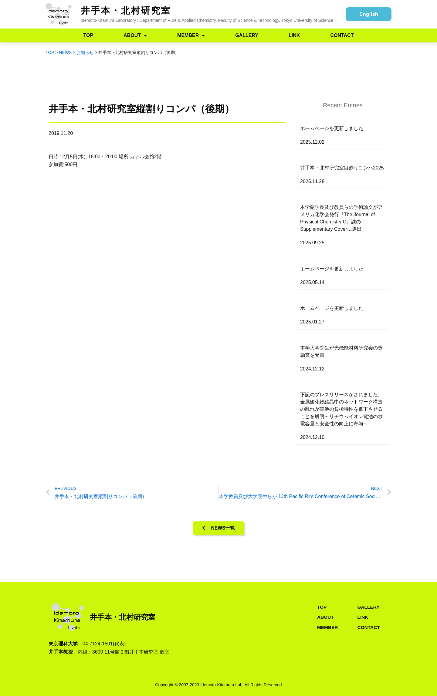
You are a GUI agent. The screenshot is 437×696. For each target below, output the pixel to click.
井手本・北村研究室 (126, 10)
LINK (294, 35)
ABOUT (135, 35)
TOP (88, 35)
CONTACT (342, 35)
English (368, 14)
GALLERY (246, 35)
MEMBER (191, 35)
